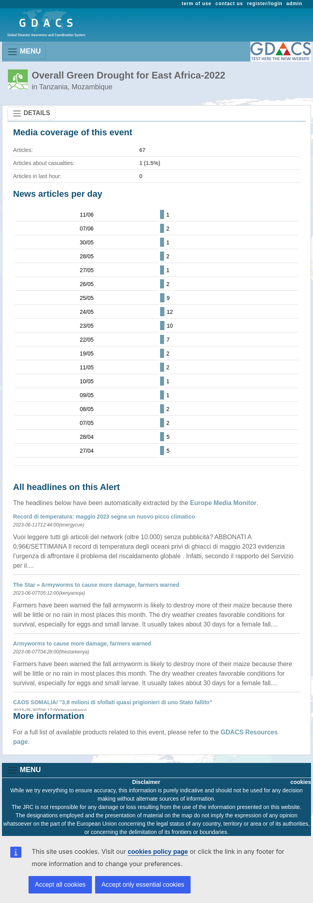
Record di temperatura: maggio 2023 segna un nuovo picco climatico (104, 516)
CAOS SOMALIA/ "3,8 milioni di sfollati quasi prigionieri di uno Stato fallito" (112, 702)
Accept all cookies (60, 884)
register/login (264, 3)
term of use (197, 3)
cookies (300, 782)
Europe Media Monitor (223, 503)
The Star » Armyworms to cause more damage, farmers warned (96, 585)
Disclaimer (146, 782)
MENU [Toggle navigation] (24, 51)
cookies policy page (158, 851)
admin (294, 3)
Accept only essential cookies (142, 884)
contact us (229, 3)
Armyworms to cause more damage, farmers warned (82, 643)
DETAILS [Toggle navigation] (31, 113)
